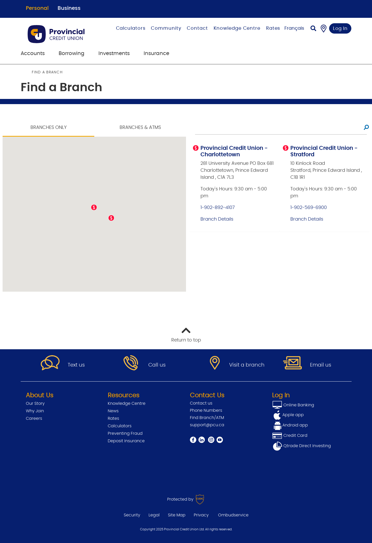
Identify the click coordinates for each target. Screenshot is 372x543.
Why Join (35, 411)
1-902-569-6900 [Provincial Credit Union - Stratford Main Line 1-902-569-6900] (308, 207)
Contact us (201, 403)
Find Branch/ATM (207, 418)
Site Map (176, 515)
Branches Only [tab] (48, 127)
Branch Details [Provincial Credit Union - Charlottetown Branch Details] (216, 219)
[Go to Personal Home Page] (61, 34)
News (113, 411)
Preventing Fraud (125, 433)
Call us (157, 365)
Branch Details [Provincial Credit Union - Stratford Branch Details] (306, 219)
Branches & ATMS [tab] (140, 127)
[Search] (313, 29)
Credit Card (289, 435)
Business (69, 8)
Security (132, 515)
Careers (34, 418)
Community (166, 28)
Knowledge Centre (237, 28)
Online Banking (298, 405)
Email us (320, 365)
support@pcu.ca (207, 425)
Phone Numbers (206, 410)
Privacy (201, 515)
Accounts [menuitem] (33, 53)
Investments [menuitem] (114, 53)
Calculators (130, 28)
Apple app (293, 415)
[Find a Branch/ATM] (323, 28)
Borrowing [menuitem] (71, 53)
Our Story (35, 403)
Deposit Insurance (126, 441)
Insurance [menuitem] (156, 53)
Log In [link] (340, 28)
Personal (37, 8)
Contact (197, 28)
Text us (76, 365)
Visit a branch (247, 365)
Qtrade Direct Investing (301, 446)
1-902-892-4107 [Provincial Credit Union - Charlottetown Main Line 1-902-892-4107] (217, 207)
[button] (94, 207)
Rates (273, 28)
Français (294, 28)
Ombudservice (233, 515)
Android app (295, 425)
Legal (154, 515)
